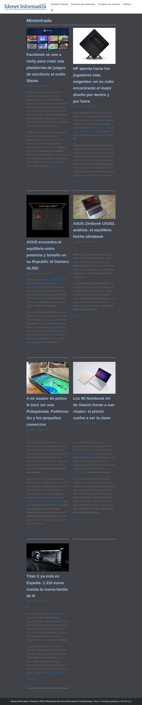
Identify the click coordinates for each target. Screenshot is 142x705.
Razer (50, 335)
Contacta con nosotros (109, 4)
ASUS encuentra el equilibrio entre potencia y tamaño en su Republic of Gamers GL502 (47, 255)
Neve (96, 701)
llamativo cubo (102, 128)
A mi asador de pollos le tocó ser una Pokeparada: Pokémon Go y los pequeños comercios (47, 411)
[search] (52, 10)
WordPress (126, 701)
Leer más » (53, 166)
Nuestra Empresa (59, 4)
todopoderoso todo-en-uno (86, 131)
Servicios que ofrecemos (83, 4)
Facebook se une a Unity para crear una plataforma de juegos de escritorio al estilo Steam (46, 67)
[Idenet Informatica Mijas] (25, 7)
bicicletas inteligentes (83, 453)
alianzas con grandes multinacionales (44, 501)
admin (32, 86)
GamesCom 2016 (53, 279)
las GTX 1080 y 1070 (55, 672)
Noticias (127, 4)
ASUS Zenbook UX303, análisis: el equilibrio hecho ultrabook (94, 230)
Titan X (51, 614)
